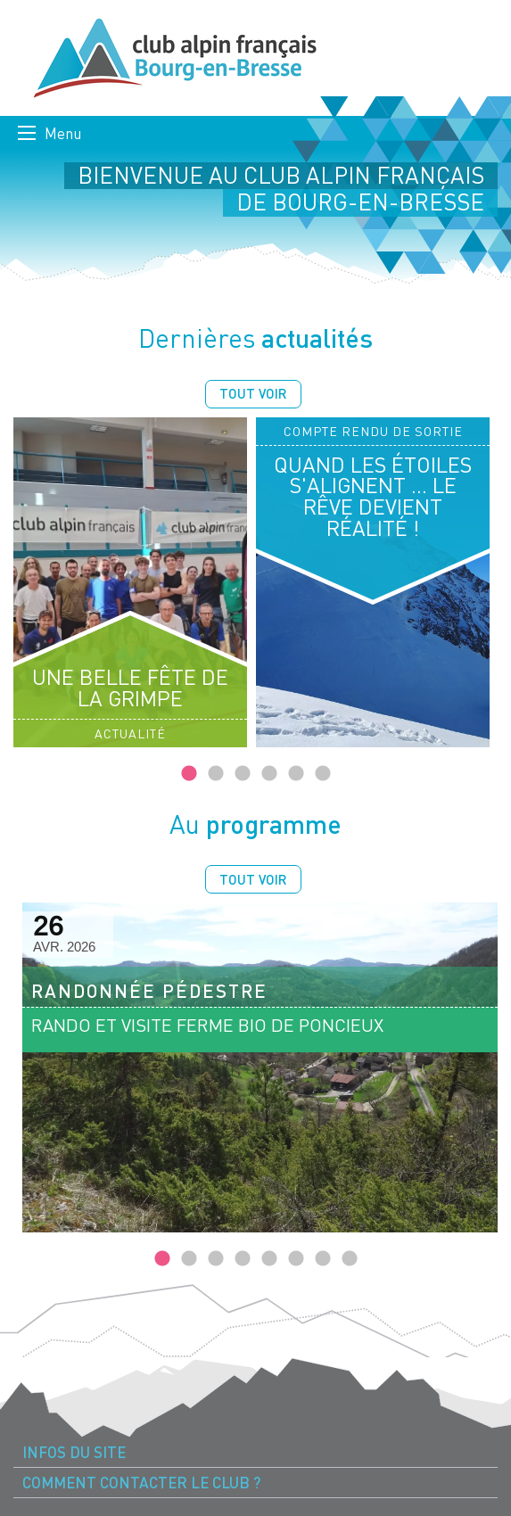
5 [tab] (296, 774)
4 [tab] (269, 774)
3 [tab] (242, 774)
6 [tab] (323, 774)
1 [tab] (189, 774)
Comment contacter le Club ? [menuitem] (141, 1482)
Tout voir (253, 393)
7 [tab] (323, 1259)
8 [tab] (350, 1259)
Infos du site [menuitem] (74, 1452)
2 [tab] (216, 774)
